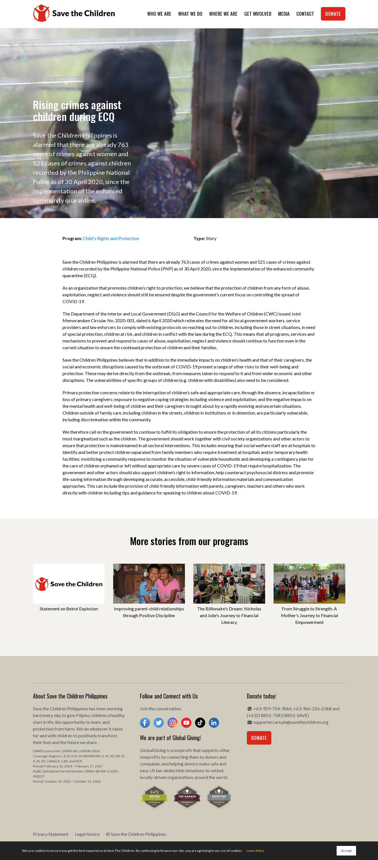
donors (211, 757)
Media (284, 13)
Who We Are (159, 13)
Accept (346, 850)
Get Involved (257, 13)
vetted (217, 770)
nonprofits (150, 757)
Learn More (255, 850)
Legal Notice (87, 834)
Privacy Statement (50, 834)
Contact (305, 13)
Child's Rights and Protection (111, 238)
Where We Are (223, 13)
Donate (333, 13)
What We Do (190, 13)
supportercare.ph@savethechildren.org (290, 722)
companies (150, 763)
